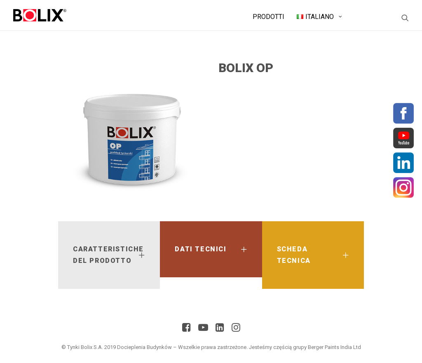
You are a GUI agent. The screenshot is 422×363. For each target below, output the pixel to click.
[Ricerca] (405, 17)
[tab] (109, 255)
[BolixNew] (39, 15)
